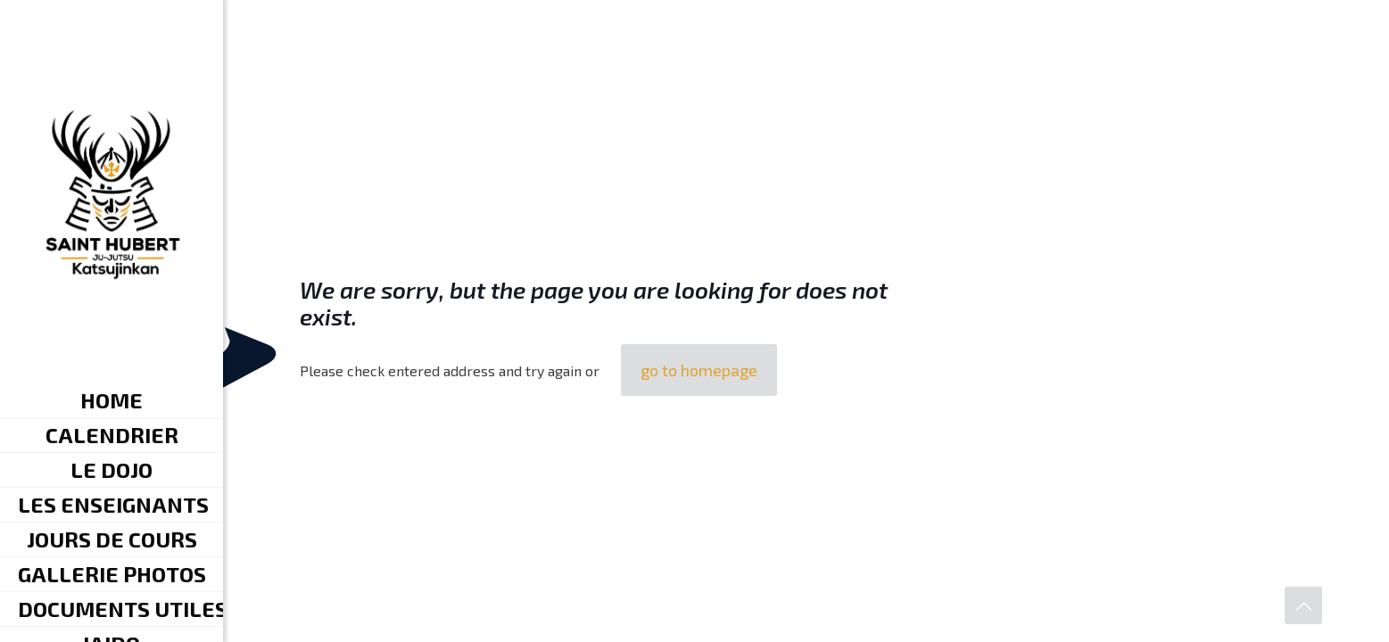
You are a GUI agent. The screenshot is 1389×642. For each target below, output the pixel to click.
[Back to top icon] (1303, 605)
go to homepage (699, 370)
